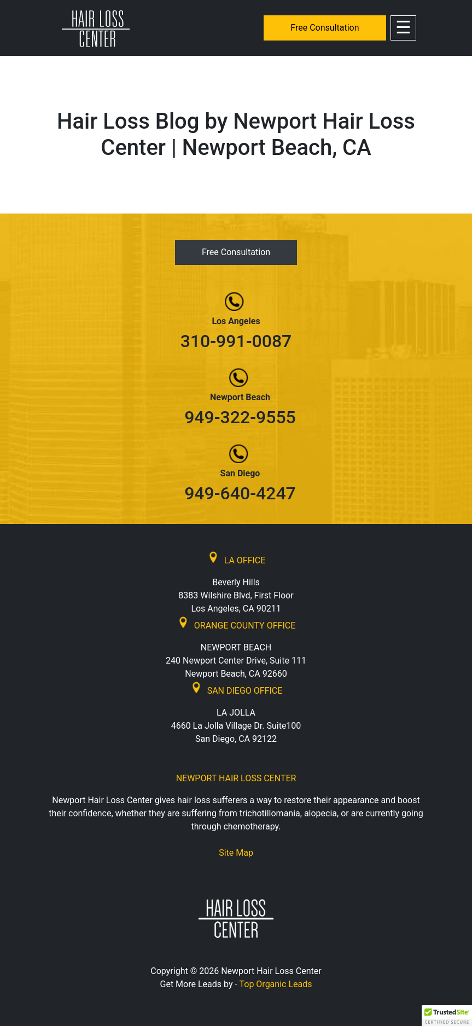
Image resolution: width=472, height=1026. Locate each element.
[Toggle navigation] (403, 28)
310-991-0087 (236, 341)
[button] (447, 1015)
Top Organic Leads (276, 984)
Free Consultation (324, 27)
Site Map (236, 853)
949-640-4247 (240, 493)
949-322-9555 (240, 417)
